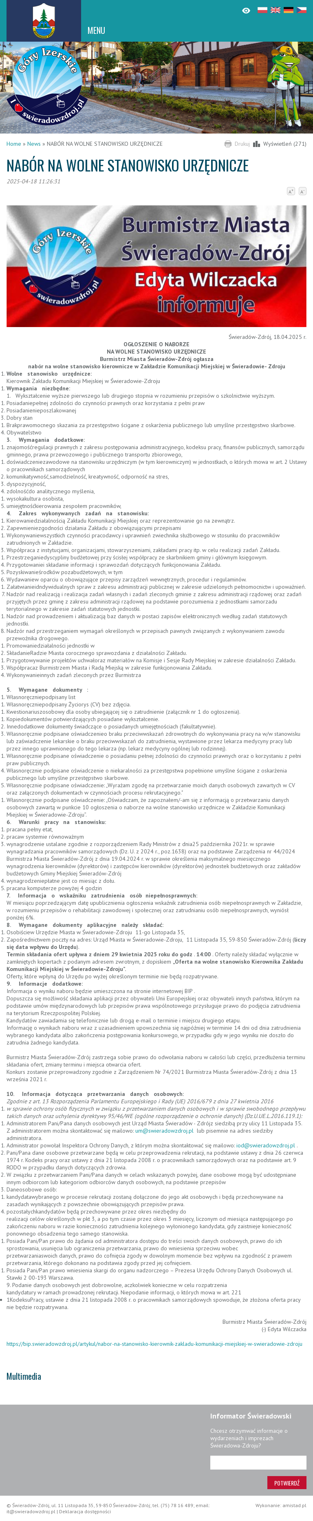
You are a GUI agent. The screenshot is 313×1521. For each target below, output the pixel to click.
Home (14, 143)
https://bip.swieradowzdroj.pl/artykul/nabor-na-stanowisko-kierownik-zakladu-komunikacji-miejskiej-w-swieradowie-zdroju (154, 1343)
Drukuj (242, 143)
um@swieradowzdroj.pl (165, 1130)
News (34, 143)
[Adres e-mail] (258, 1462)
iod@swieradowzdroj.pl (266, 1145)
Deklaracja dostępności (85, 1511)
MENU (96, 30)
